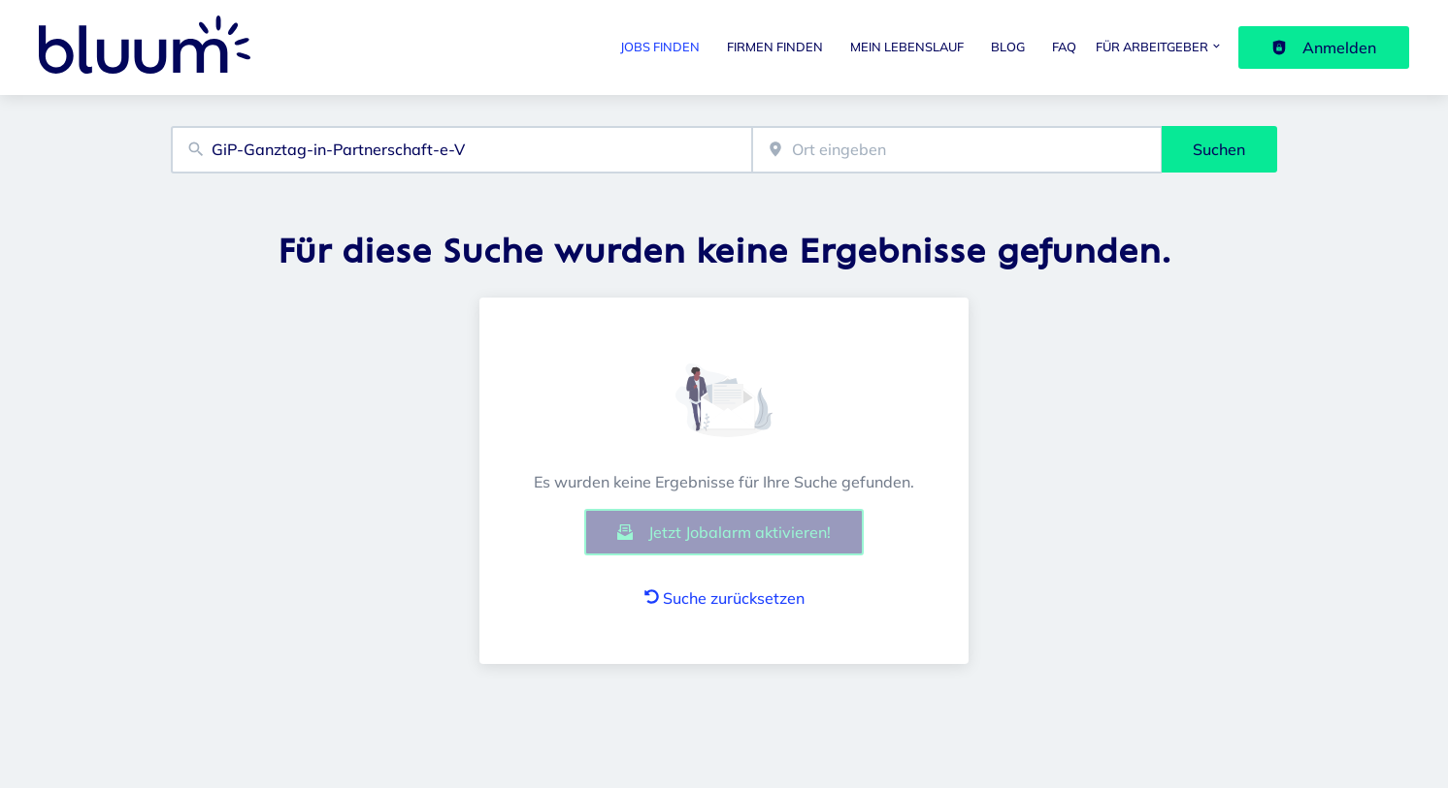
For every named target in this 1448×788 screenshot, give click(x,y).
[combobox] (461, 149)
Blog (1008, 46)
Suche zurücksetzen (724, 598)
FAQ (1064, 46)
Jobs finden (660, 46)
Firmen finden (775, 46)
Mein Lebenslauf (907, 46)
